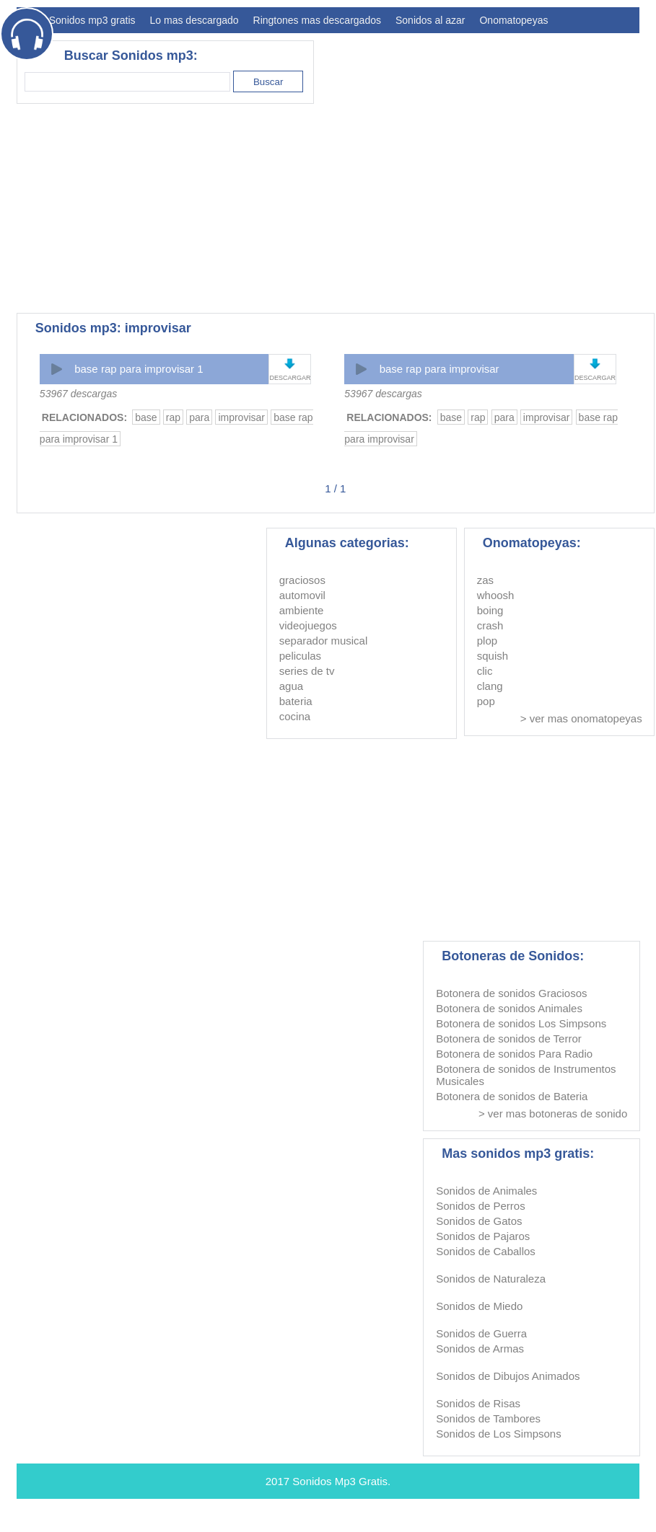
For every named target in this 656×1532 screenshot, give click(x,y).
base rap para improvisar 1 (138, 369)
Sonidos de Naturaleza (491, 1278)
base (146, 417)
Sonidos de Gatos (479, 1221)
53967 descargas (78, 393)
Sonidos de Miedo (479, 1306)
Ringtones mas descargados (317, 20)
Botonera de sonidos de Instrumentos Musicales (526, 1075)
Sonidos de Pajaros (483, 1236)
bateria (295, 701)
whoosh (496, 595)
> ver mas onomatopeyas (581, 718)
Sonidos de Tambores (488, 1418)
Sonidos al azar (430, 20)
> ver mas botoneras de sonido (552, 1113)
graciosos (302, 580)
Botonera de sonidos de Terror (509, 1038)
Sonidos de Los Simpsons (498, 1433)
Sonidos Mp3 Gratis (340, 1481)
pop (486, 701)
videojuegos (308, 625)
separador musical (323, 640)
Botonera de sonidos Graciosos (511, 993)
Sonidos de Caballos (485, 1251)
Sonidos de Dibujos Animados (508, 1376)
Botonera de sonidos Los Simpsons (521, 1023)
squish (492, 656)
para (199, 417)
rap (173, 417)
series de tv (307, 671)
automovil (302, 595)
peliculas (300, 656)
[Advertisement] (229, 208)
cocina (294, 716)
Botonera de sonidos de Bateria (511, 1096)
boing (490, 610)
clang (490, 686)
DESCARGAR (289, 377)
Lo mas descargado (194, 20)
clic (485, 671)
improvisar (241, 417)
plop (487, 640)
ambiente (301, 610)
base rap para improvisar (439, 369)
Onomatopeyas (513, 20)
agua (291, 686)
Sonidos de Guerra (481, 1333)
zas (485, 580)
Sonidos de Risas (478, 1403)
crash (490, 625)
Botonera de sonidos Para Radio (514, 1054)
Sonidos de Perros (480, 1206)
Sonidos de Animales (486, 1191)
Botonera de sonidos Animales (509, 1008)
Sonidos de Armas (480, 1348)
